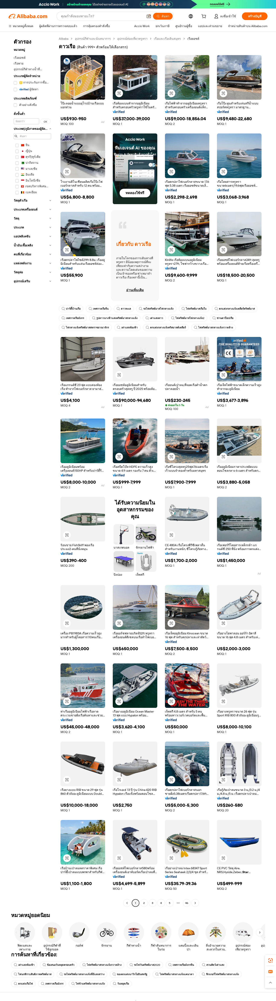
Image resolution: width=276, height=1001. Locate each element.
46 (186, 902)
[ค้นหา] (163, 16)
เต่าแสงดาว (154, 318)
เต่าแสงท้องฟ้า (127, 327)
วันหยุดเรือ (121, 983)
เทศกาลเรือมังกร (73, 318)
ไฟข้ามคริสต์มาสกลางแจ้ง (88, 983)
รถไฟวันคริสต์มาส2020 (145, 965)
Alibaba (63, 38)
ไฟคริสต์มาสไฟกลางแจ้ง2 (187, 318)
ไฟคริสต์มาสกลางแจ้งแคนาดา (174, 974)
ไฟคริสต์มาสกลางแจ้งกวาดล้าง (213, 327)
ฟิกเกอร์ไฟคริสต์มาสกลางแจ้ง (220, 974)
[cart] (204, 17)
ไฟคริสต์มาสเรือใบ (194, 308)
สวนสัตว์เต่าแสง (213, 965)
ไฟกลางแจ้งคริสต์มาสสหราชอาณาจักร (85, 327)
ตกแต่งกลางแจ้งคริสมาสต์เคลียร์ (166, 327)
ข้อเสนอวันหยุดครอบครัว (58, 965)
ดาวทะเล (124, 308)
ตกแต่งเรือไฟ (23, 983)
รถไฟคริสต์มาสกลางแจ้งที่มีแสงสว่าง (81, 974)
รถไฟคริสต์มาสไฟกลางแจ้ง (156, 308)
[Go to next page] (195, 903)
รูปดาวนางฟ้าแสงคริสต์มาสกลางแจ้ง (114, 318)
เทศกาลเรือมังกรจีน (181, 965)
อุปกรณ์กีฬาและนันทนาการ (93, 38)
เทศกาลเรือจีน (98, 308)
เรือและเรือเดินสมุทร (167, 38)
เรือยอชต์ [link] (193, 38)
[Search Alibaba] (102, 16)
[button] (148, 16)
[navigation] (32, 471)
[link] (270, 960)
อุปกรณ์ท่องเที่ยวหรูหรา (132, 38)
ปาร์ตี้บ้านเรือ (71, 308)
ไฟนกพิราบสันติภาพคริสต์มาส (32, 974)
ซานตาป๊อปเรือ (222, 318)
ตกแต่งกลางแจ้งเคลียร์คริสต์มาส (235, 308)
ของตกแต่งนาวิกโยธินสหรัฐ (130, 974)
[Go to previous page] (127, 903)
